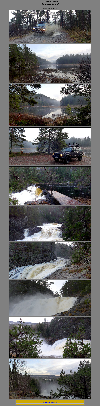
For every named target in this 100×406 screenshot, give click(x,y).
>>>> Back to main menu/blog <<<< (50, 402)
